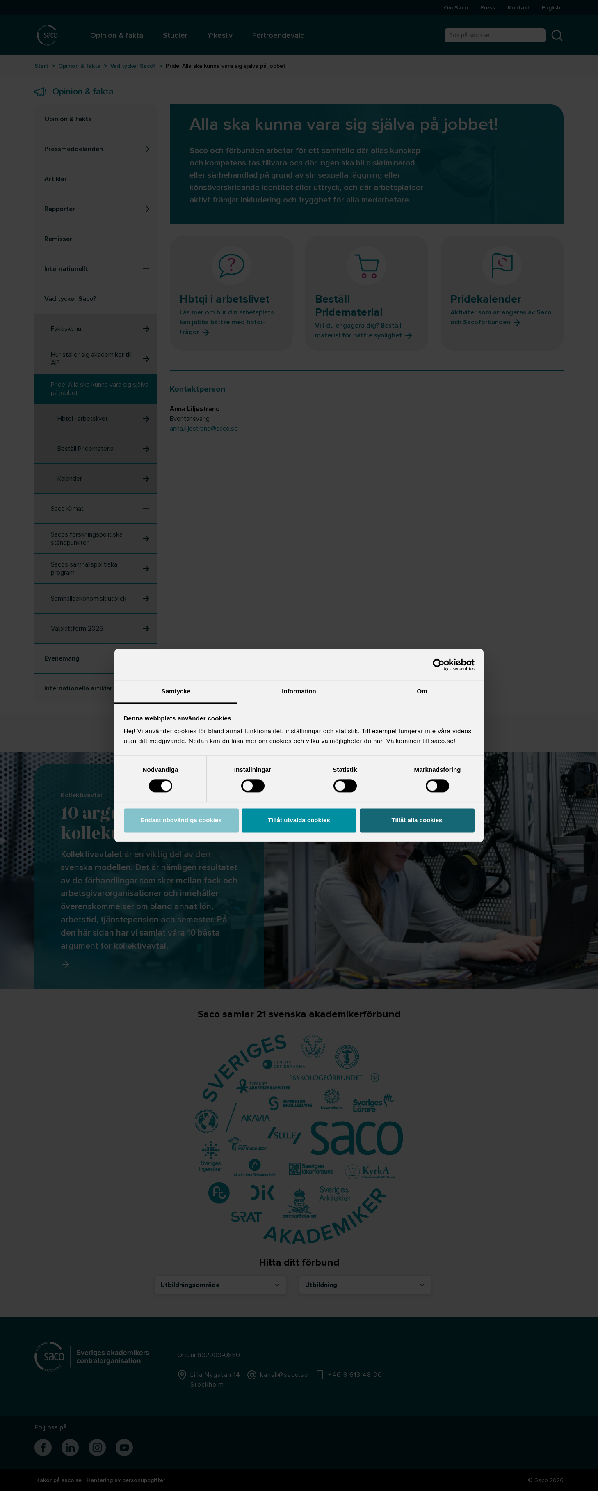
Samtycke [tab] (176, 691)
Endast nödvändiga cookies (180, 820)
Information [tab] (299, 691)
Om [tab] (422, 691)
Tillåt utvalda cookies (299, 820)
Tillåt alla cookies (417, 820)
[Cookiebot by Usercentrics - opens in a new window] (439, 664)
